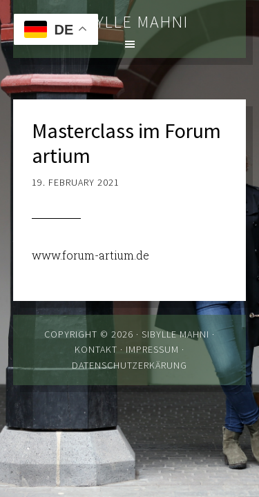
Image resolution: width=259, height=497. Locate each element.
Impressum (152, 349)
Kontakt (96, 349)
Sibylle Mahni (130, 21)
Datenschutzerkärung (129, 365)
